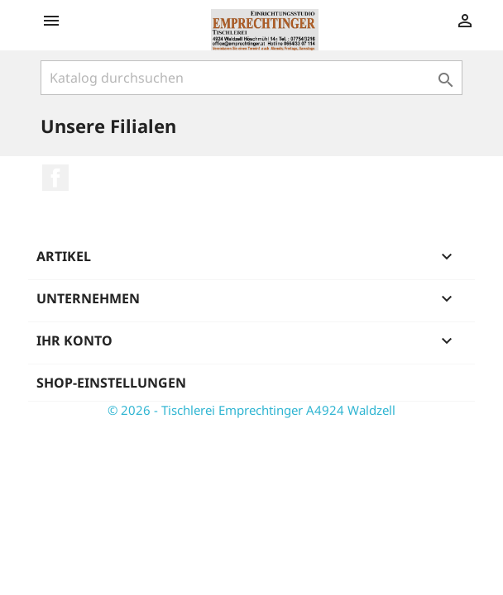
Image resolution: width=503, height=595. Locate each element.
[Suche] (251, 77)
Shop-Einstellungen (111, 383)
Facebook (55, 177)
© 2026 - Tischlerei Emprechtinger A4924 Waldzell (251, 410)
